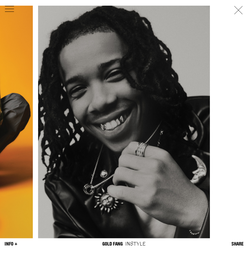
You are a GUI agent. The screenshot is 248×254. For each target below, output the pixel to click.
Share (237, 244)
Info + (11, 244)
